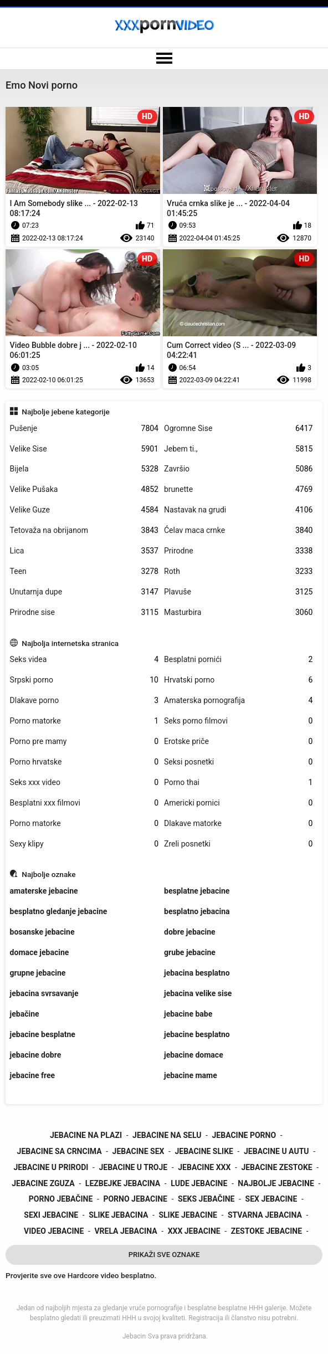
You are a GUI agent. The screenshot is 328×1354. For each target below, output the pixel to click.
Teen (84, 571)
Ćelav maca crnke (238, 530)
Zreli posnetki (238, 844)
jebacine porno (244, 1135)
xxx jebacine (194, 1231)
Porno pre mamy (84, 741)
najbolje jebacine (276, 1183)
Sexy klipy (84, 844)
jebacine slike (204, 1151)
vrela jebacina (125, 1231)
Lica (84, 551)
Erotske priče (238, 741)
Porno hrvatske (84, 762)
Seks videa (84, 659)
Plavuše (238, 592)
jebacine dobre (36, 1054)
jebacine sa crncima (59, 1151)
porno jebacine (135, 1198)
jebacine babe (188, 1013)
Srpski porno (84, 680)
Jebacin (134, 1336)
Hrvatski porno (238, 680)
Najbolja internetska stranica (70, 643)
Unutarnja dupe (84, 592)
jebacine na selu (166, 1135)
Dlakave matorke (238, 823)
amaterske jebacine (44, 890)
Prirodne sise (84, 612)
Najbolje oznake (48, 874)
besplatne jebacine (196, 890)
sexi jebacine (51, 1215)
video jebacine (54, 1231)
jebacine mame (190, 1075)
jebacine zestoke (276, 1167)
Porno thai (238, 782)
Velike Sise (84, 449)
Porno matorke (84, 721)
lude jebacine (199, 1183)
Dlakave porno (84, 700)
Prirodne (238, 551)
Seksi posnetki (238, 762)
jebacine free (32, 1075)
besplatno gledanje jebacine (58, 911)
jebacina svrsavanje (44, 993)
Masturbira (238, 612)
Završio (238, 469)
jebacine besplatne (42, 1034)
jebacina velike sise (198, 993)
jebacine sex (138, 1151)
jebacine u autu (276, 1151)
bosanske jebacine (42, 931)
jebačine (24, 1013)
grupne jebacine (38, 972)
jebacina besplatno (197, 972)
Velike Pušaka (84, 489)
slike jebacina (118, 1215)
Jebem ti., (238, 449)
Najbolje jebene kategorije (66, 411)
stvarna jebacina (265, 1215)
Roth (238, 571)
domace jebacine (39, 952)
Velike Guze (84, 510)
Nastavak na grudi (238, 510)
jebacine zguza (43, 1183)
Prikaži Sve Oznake (164, 1254)
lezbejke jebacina (122, 1183)
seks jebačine (206, 1198)
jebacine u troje (133, 1167)
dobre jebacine (190, 931)
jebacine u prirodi (50, 1167)
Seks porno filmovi (238, 721)
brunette (238, 489)
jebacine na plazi (86, 1135)
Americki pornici (238, 803)
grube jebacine (190, 952)
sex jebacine (271, 1198)
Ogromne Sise (238, 428)
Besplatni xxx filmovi (84, 803)
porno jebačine (61, 1198)
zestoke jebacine (266, 1231)
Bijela (84, 469)
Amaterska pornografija (238, 700)
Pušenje (84, 428)
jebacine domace (193, 1054)
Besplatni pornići (238, 659)
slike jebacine (187, 1215)
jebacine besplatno (197, 1034)
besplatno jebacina (197, 911)
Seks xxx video (84, 782)
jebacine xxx (204, 1167)
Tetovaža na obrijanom (84, 530)
